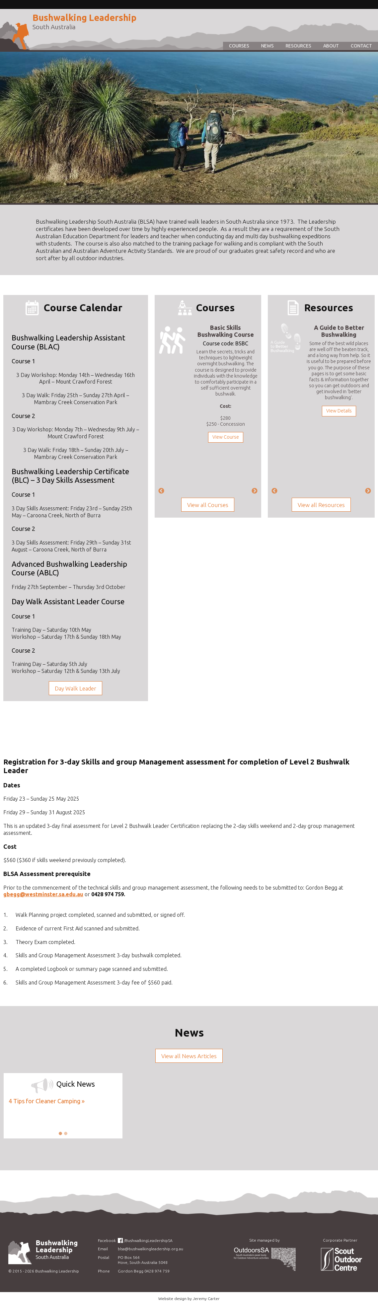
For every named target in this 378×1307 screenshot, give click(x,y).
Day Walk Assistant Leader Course (68, 601)
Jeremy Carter (206, 1298)
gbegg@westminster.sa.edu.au (43, 894)
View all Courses (207, 505)
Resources (298, 45)
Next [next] (254, 491)
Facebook (107, 1240)
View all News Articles (189, 1056)
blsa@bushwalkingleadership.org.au (150, 1249)
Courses (239, 45)
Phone (104, 1271)
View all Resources (321, 505)
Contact (361, 45)
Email (103, 1249)
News (267, 45)
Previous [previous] (161, 491)
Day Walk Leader (75, 688)
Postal (103, 1257)
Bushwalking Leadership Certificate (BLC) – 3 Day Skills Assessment (70, 475)
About (331, 45)
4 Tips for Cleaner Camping (44, 1101)
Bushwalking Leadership (84, 18)
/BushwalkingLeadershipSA (148, 1240)
